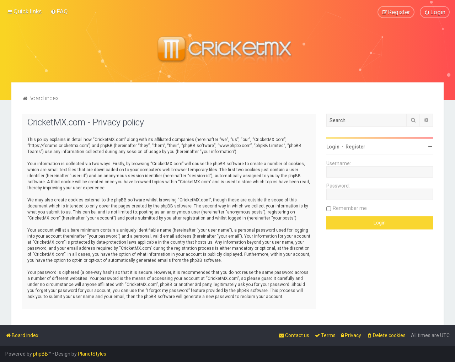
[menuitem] (59, 11)
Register (355, 146)
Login (332, 146)
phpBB (40, 354)
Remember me (350, 207)
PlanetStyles (92, 354)
